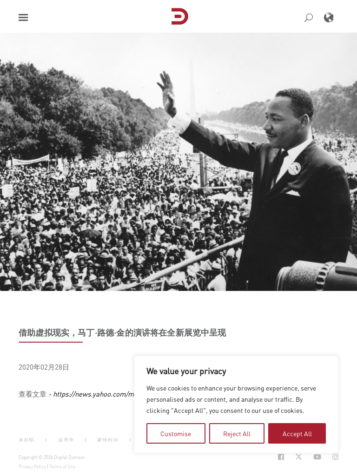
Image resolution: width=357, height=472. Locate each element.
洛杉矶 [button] (27, 439)
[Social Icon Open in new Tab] (281, 457)
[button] (23, 17)
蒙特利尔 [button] (108, 439)
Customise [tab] (175, 433)
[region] (236, 404)
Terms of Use (62, 466)
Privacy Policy (32, 466)
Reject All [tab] (237, 433)
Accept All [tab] (297, 433)
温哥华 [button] (66, 439)
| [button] (46, 439)
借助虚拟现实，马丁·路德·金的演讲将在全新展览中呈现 (122, 332)
